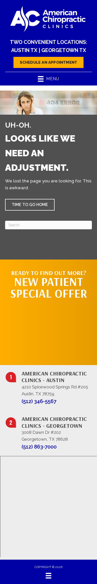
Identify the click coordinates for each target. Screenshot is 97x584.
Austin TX (24, 50)
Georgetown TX (63, 50)
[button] (30, 205)
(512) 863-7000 (39, 447)
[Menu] (48, 575)
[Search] (48, 225)
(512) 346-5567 (39, 401)
